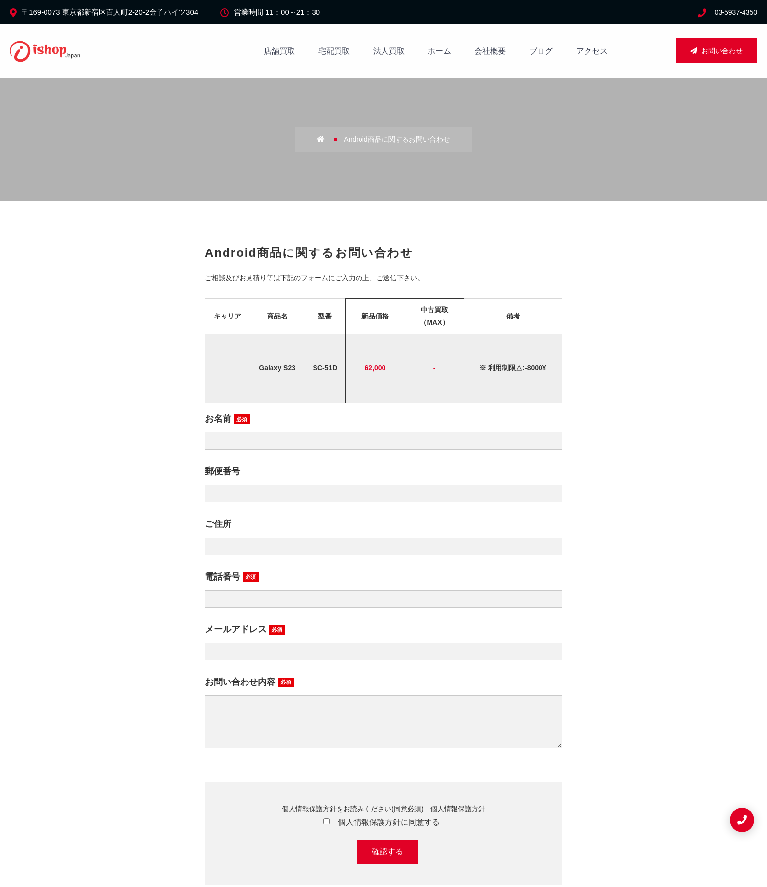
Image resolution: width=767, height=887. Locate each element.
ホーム (439, 51)
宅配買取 (334, 51)
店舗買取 (279, 51)
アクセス (592, 51)
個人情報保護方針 (457, 818)
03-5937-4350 (736, 12)
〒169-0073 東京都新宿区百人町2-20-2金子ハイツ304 (110, 12)
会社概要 (490, 51)
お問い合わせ (716, 51)
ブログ (541, 51)
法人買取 (389, 51)
